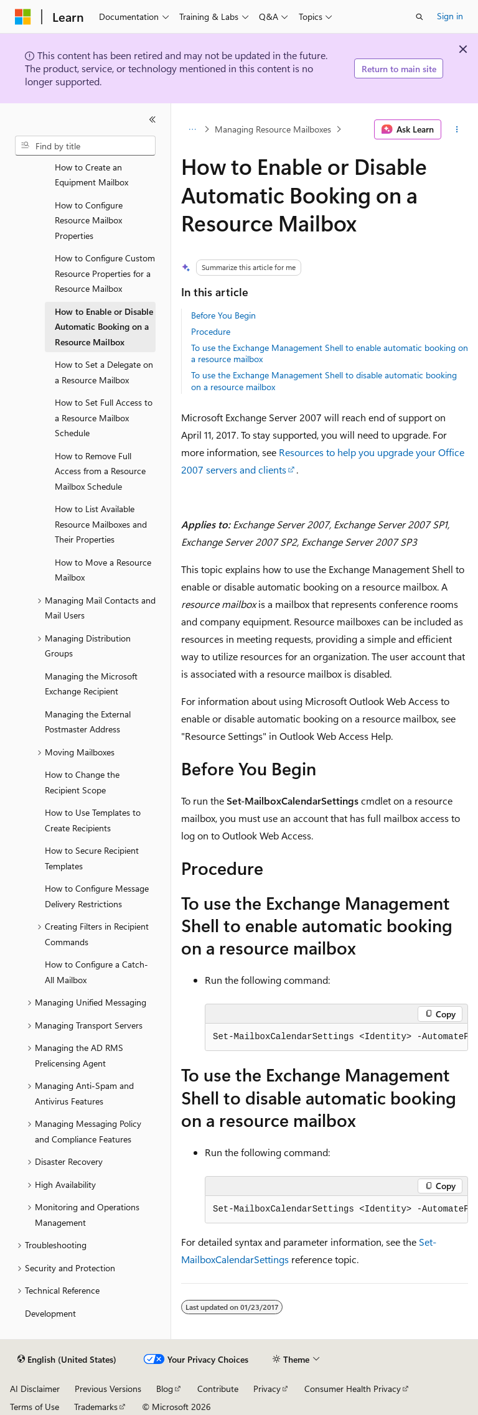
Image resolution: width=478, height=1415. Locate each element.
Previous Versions (108, 1388)
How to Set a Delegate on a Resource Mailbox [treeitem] (104, 372)
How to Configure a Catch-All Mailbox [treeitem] (96, 972)
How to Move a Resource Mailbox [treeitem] (103, 570)
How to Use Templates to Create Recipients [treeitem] (93, 820)
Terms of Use (34, 1407)
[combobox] (85, 146)
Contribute (217, 1388)
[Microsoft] (23, 17)
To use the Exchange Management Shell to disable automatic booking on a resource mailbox (324, 380)
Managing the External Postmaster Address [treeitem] (88, 722)
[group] (336, 1037)
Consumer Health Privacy (352, 1388)
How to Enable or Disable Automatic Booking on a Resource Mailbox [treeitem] (104, 327)
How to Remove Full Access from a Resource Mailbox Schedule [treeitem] (100, 471)
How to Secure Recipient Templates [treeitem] (92, 858)
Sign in (450, 16)
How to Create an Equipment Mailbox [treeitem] (91, 175)
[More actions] (457, 129)
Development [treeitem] (50, 1313)
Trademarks (96, 1407)
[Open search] (419, 17)
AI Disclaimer (35, 1388)
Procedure (210, 331)
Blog (164, 1388)
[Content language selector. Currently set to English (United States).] (67, 1360)
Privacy (267, 1388)
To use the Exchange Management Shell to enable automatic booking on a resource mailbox (329, 353)
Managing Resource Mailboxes (273, 129)
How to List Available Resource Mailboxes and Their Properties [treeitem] (101, 524)
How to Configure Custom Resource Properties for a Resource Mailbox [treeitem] (105, 273)
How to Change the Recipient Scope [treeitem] (82, 782)
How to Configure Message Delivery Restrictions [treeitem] (97, 896)
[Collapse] (152, 119)
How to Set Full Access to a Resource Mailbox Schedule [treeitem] (103, 417)
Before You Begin (223, 315)
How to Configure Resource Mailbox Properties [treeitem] (89, 220)
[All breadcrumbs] (192, 129)
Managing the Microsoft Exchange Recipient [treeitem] (91, 684)
